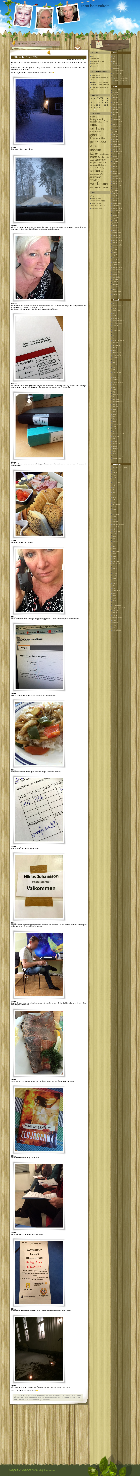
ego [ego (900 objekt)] (93, 125)
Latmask (115, 541)
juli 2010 (115, 279)
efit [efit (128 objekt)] (106, 122)
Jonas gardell (117, 372)
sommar (115, 583)
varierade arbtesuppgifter (21, 1399)
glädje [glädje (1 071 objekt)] (95, 135)
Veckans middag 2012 (121, 78)
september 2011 (118, 245)
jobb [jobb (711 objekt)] (93, 141)
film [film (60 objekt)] (99, 129)
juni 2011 (115, 252)
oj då (114, 558)
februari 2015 (117, 144)
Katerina (115, 379)
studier (115, 593)
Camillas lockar (117, 323)
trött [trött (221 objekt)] (102, 174)
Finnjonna (116, 342)
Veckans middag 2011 (121, 80)
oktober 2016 (117, 107)
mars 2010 (116, 289)
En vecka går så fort (97, 61)
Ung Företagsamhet (119, 608)
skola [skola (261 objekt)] (104, 162)
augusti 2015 (116, 129)
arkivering (33, 1395)
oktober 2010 (117, 272)
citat (114, 480)
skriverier (115, 581)
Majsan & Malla (117, 394)
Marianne (115, 404)
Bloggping (116, 318)
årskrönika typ (117, 630)
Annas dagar (116, 310)
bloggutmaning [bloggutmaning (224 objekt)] (97, 119)
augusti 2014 (116, 159)
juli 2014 (115, 161)
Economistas (116, 333)
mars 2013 (116, 200)
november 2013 (117, 181)
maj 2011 (115, 255)
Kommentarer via (98, 201)
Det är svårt (95, 63)
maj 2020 (115, 97)
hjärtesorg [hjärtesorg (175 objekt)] (95, 138)
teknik (114, 598)
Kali (114, 375)
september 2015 (118, 127)
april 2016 (116, 112)
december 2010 (117, 267)
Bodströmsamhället (118, 320)
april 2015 (116, 139)
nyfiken (115, 556)
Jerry (114, 367)
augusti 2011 (116, 247)
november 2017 (117, 102)
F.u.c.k (115, 494)
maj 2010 (115, 284)
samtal (115, 568)
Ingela (114, 362)
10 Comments (46, 1399)
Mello (114, 548)
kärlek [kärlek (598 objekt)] (94, 153)
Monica (115, 416)
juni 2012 (115, 223)
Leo (114, 387)
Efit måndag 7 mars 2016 (26, 57)
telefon (67, 1397)
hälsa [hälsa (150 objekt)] (102, 138)
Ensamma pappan (118, 340)
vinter (37, 1399)
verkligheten (32, 1399)
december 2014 (117, 149)
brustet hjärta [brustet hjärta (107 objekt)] (95, 122)
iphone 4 (115, 521)
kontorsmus (68, 1395)
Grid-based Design (97, 208)
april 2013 (116, 198)
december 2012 (117, 208)
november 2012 (117, 210)
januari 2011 (116, 264)
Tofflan (93, 75)
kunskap (115, 534)
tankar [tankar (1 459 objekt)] (95, 171)
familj (114, 497)
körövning (17, 1397)
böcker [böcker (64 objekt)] (103, 122)
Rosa (114, 426)
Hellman (115, 357)
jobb (63, 1395)
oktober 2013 (117, 183)
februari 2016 (117, 117)
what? (114, 627)
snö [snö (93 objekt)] (97, 165)
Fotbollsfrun (116, 345)
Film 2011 (117, 63)
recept (114, 566)
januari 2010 (116, 294)
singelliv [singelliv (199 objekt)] (94, 162)
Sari (114, 431)
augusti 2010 (116, 277)
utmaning (115, 612)
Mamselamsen (117, 397)
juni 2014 (115, 163)
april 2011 (116, 257)
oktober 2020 (117, 90)
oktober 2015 (117, 124)
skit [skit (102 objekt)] (100, 163)
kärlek (114, 539)
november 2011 (117, 240)
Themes (115, 446)
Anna (114, 308)
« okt (94, 109)
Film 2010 (117, 65)
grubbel (115, 512)
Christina (115, 328)
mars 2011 (116, 260)
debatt (114, 487)
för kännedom (117, 507)
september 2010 (118, 274)
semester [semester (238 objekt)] (100, 159)
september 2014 (118, 156)
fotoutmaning (117, 504)
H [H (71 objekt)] (100, 135)
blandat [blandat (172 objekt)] (93, 117)
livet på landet (24, 1397)
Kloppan (115, 384)
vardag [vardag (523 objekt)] (94, 180)
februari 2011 (117, 262)
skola (46, 1397)
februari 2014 (117, 173)
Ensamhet (94, 66)
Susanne (115, 441)
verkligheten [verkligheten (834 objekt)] (99, 183)
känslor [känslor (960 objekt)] (95, 150)
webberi (115, 625)
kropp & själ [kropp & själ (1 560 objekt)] (98, 143)
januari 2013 (116, 205)
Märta (114, 421)
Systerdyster (116, 443)
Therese (115, 448)
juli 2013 (115, 191)
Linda (114, 389)
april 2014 (116, 168)
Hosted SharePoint (49, 1470)
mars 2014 (116, 171)
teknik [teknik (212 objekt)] (104, 171)
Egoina (115, 338)
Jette (114, 369)
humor (114, 516)
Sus (114, 438)
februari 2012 (117, 232)
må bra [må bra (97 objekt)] (93, 160)
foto (47, 1395)
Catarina (115, 325)
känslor (115, 536)
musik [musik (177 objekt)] (106, 157)
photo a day (116, 563)
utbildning (72, 1397)
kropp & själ (75, 1395)
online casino (117, 561)
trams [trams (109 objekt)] (92, 174)
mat (114, 546)
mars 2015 (116, 141)
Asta (114, 313)
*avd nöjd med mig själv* (120, 467)
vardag (78, 1397)
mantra (115, 544)
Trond (114, 453)
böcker (115, 477)
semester (115, 571)
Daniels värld (117, 330)
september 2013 (118, 186)
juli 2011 (115, 250)
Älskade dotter (117, 458)
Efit (114, 58)
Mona (114, 414)
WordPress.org (96, 203)
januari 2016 (116, 119)
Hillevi (114, 360)
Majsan (115, 392)
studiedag (51, 1397)
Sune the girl (116, 436)
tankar (63, 1397)
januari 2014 (116, 176)
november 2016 (117, 104)
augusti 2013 (116, 188)
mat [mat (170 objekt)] (101, 157)
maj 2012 (115, 225)
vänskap (115, 622)
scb (43, 1397)
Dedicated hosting (37, 1470)
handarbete (116, 514)
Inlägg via (96, 198)
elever (41, 1395)
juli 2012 (115, 220)
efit (23, 1395)
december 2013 (117, 178)
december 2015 (117, 122)
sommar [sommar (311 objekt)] (94, 167)
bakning (115, 470)
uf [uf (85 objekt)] (104, 174)
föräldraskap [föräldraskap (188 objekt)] (96, 131)
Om (114, 56)
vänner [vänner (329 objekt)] (99, 187)
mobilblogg (116, 551)
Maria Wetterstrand (118, 402)
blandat (115, 472)
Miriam (115, 411)
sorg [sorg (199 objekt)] (102, 167)
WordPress (41, 1469)
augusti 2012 (116, 218)
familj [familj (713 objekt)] (94, 128)
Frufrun (115, 350)
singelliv (115, 573)
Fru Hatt (115, 347)
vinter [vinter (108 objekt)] (92, 187)
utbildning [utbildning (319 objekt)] (95, 177)
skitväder (115, 576)
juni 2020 (115, 95)
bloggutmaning (117, 475)
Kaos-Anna (116, 377)
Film (114, 61)
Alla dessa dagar (118, 306)
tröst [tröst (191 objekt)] (97, 174)
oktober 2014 (117, 154)
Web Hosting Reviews (98, 206)
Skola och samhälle (118, 434)
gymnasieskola (57, 1395)
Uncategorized (117, 605)
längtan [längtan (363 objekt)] (94, 156)
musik (39, 1397)
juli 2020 (115, 92)
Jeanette (115, 365)
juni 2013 (115, 193)
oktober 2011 (117, 242)
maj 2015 (115, 136)
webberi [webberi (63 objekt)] (105, 187)
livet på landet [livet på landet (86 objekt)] (104, 154)
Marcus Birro (116, 399)
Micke (114, 409)
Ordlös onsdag (117, 73)
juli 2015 (115, 132)
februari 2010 (117, 291)
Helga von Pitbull (118, 355)
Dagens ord (116, 482)
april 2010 (116, 287)
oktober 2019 (117, 100)
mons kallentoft (33, 1397)
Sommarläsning (119, 70)
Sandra (115, 429)
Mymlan (115, 419)
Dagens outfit (117, 485)
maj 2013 (115, 195)
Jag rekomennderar (118, 524)
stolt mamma (116, 590)
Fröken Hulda (117, 352)
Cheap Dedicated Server (23, 1470)
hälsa (114, 519)
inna (83, 59)
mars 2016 (116, 114)
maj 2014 (115, 166)
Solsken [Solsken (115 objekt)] (102, 165)
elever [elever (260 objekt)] (99, 125)
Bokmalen (116, 68)
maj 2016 (115, 109)
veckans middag (118, 617)
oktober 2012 (117, 213)
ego (114, 492)
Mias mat (115, 406)
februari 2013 (117, 203)
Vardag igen (95, 58)
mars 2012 (116, 230)
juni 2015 (115, 134)
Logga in (94, 196)
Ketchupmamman (118, 382)
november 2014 (117, 151)
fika (44, 1395)
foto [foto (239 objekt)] (102, 128)
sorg (114, 585)
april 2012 (116, 228)
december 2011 (117, 237)
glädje (50, 1395)
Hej (92, 56)
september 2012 (118, 215)
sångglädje (57, 1397)
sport (114, 588)
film (114, 499)
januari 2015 (116, 146)
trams (114, 600)
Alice (114, 303)
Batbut (115, 315)
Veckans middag (118, 76)
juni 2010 (115, 282)
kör (80, 1395)
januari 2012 (116, 235)
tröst (114, 603)
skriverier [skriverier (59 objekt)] (93, 165)
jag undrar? (116, 526)
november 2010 (117, 269)
